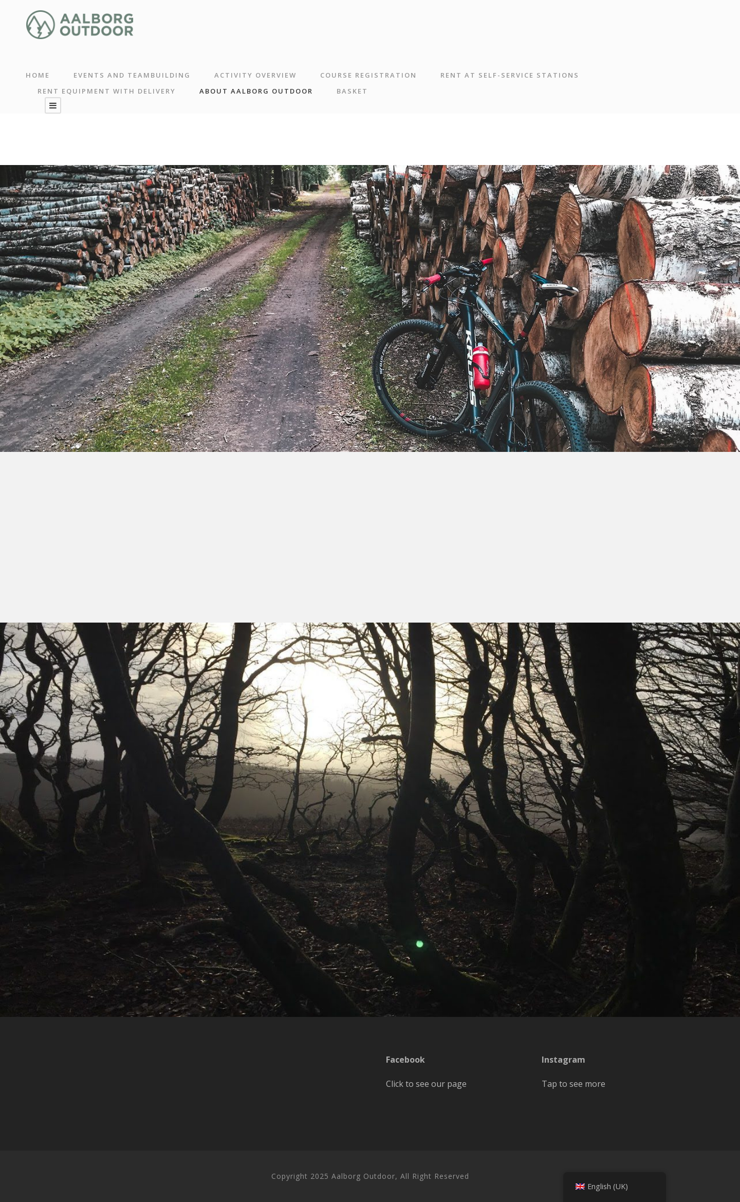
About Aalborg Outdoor (256, 91)
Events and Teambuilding (132, 75)
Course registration (368, 75)
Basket (352, 91)
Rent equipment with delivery (107, 91)
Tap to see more (573, 1083)
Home (38, 75)
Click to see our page (426, 1083)
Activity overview (255, 75)
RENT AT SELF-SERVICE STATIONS (509, 75)
